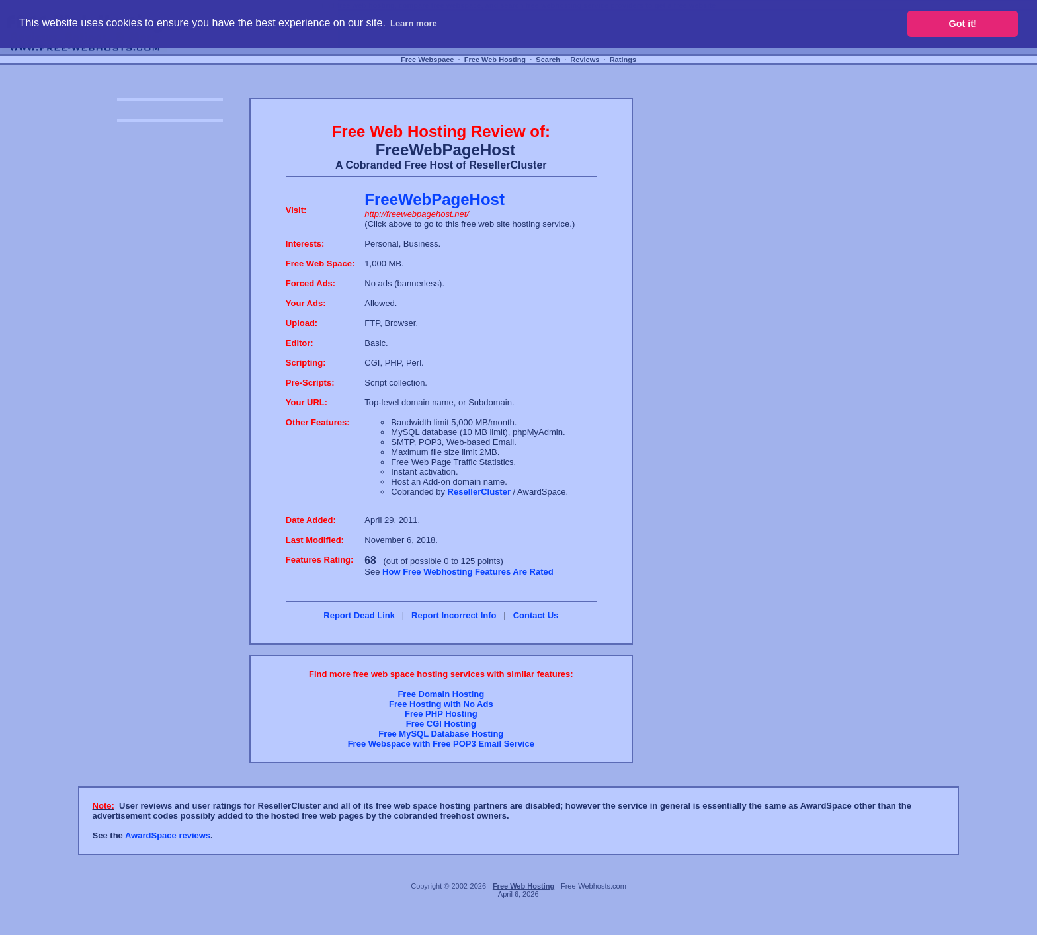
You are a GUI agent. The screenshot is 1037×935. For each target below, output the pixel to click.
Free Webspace (427, 59)
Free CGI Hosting (441, 724)
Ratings (623, 59)
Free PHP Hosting (441, 714)
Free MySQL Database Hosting (440, 734)
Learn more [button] (413, 23)
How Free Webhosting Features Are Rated (468, 572)
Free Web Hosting (495, 59)
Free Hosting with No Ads (441, 704)
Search (548, 59)
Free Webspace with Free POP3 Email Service (441, 744)
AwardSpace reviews (167, 835)
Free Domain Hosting (440, 694)
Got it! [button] (963, 24)
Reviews (584, 59)
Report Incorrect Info (454, 615)
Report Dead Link (359, 615)
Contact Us (536, 615)
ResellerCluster (479, 492)
